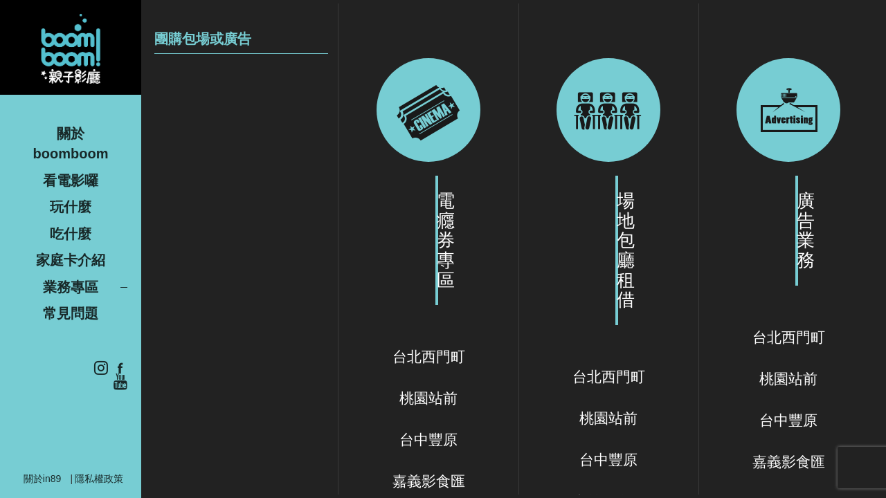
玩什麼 (70, 206)
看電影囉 (70, 180)
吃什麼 (70, 233)
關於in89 (42, 478)
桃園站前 (428, 398)
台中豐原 (428, 440)
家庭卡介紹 (70, 260)
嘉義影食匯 (428, 481)
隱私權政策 (99, 478)
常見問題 (70, 313)
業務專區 (70, 287)
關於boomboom (71, 143)
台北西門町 (428, 357)
